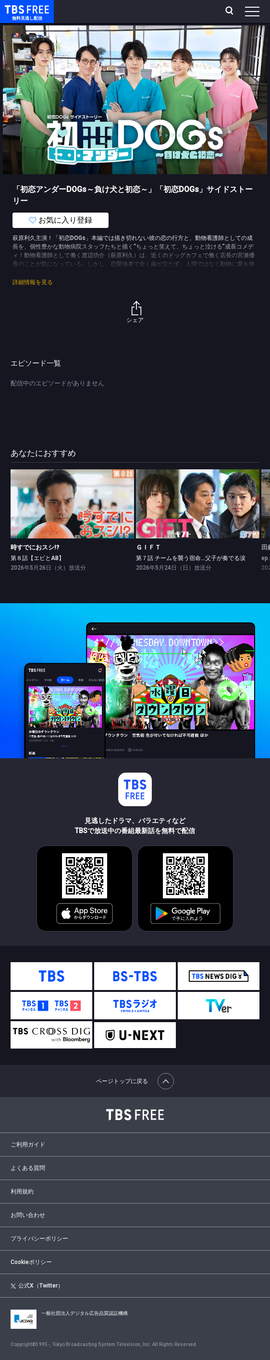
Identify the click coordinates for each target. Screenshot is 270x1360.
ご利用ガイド (28, 1144)
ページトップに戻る (135, 1081)
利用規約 (22, 1191)
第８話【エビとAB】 (37, 558)
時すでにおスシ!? (35, 547)
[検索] (230, 11)
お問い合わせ (28, 1215)
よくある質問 (28, 1168)
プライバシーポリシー (39, 1238)
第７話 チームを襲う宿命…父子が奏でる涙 (190, 558)
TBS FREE (16, 9)
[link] (72, 503)
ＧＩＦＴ (148, 547)
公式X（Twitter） (37, 1285)
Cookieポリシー (31, 1262)
